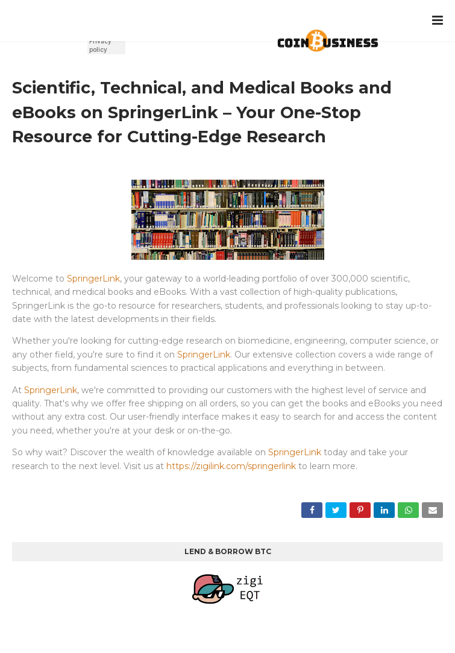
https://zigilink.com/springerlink (231, 466)
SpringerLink (93, 278)
